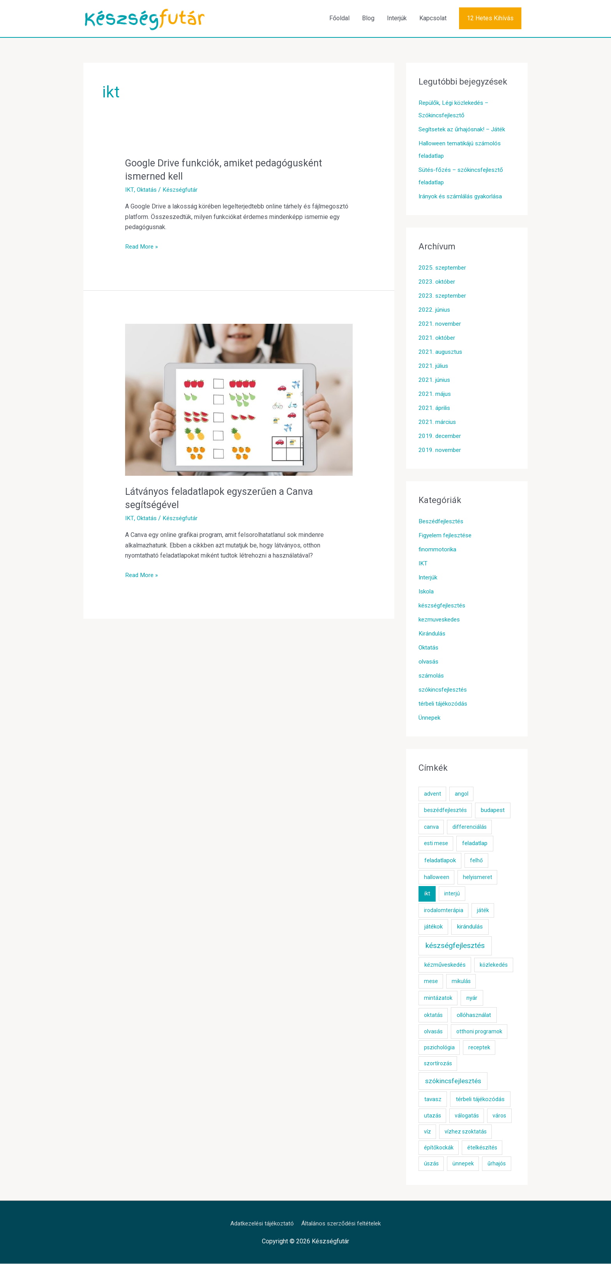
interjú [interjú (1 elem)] (452, 894)
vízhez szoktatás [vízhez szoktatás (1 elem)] (466, 1132)
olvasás (429, 662)
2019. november (441, 450)
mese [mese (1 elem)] (431, 982)
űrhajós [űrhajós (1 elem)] (496, 1164)
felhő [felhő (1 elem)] (476, 861)
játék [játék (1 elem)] (483, 910)
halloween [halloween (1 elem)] (436, 877)
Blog (368, 18)
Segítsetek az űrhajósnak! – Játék (465, 129)
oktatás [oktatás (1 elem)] (433, 1015)
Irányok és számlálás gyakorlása (463, 196)
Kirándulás (433, 633)
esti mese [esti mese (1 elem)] (436, 844)
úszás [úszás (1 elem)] (431, 1164)
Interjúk (397, 18)
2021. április (435, 408)
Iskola (427, 591)
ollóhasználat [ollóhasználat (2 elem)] (474, 1015)
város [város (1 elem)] (499, 1116)
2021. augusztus (441, 352)
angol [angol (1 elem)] (461, 794)
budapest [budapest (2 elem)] (493, 810)
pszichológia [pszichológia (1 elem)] (439, 1048)
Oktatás (146, 190)
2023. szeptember (444, 296)
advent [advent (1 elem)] (432, 794)
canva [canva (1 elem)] (431, 827)
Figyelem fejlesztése (448, 535)
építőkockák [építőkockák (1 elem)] (439, 1148)
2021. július (434, 366)
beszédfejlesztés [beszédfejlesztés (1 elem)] (445, 811)
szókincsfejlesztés (445, 690)
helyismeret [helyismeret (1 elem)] (477, 877)
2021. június (435, 380)
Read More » (142, 246)
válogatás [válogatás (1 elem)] (467, 1116)
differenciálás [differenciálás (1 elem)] (469, 827)
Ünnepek (430, 718)
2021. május (435, 394)
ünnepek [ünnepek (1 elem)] (463, 1164)
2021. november (441, 324)
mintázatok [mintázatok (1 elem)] (438, 998)
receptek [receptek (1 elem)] (479, 1048)
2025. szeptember (444, 268)
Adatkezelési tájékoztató (258, 1223)
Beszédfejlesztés (443, 521)
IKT (129, 190)
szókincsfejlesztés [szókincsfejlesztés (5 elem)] (453, 1081)
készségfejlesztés (445, 605)
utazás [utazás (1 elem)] (432, 1116)
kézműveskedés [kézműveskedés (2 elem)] (445, 965)
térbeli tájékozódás (445, 704)
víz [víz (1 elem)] (427, 1132)
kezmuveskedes (441, 619)
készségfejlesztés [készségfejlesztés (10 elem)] (455, 946)
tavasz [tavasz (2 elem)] (432, 1099)
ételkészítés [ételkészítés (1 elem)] (482, 1148)
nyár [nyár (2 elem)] (471, 998)
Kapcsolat (433, 18)
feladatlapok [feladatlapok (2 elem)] (440, 861)
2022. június (435, 310)
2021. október (437, 338)
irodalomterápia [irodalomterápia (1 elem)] (443, 910)
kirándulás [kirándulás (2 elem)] (470, 927)
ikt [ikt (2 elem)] (427, 894)
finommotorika (438, 549)
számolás (432, 676)
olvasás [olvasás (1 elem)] (433, 1032)
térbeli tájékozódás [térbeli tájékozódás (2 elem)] (480, 1099)
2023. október (437, 282)
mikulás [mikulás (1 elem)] (461, 982)
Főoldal (339, 18)
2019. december (441, 436)
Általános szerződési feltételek (343, 1223)
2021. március (438, 422)
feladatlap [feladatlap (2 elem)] (474, 843)
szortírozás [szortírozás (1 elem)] (438, 1064)
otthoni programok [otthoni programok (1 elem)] (479, 1032)
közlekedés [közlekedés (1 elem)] (494, 965)
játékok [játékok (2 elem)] (433, 927)
